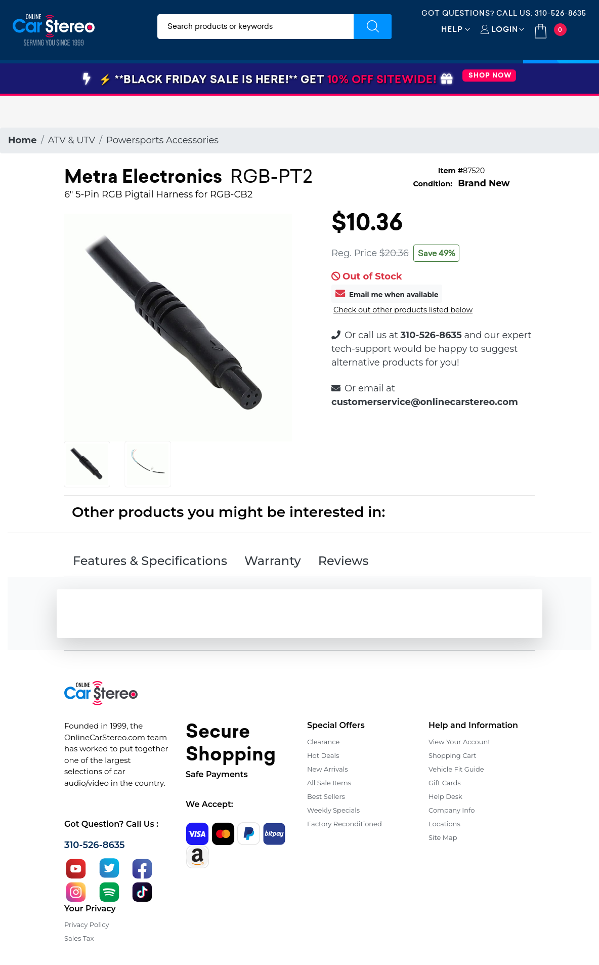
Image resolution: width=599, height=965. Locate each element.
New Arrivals (327, 769)
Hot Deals (323, 755)
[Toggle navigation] (27, 77)
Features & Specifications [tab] (150, 560)
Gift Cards (445, 783)
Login (504, 29)
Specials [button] (561, 77)
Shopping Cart (453, 755)
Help (452, 29)
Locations (444, 824)
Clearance (323, 742)
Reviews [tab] (343, 560)
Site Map (443, 837)
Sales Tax (79, 938)
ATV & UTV (71, 140)
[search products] (255, 26)
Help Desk (445, 796)
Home (22, 140)
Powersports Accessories (162, 140)
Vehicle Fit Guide (456, 769)
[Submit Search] (373, 26)
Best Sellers (326, 796)
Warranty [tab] (272, 560)
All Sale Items (329, 783)
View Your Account (460, 742)
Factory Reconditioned (344, 824)
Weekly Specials (333, 810)
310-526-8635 (560, 13)
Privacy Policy (86, 924)
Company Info (452, 810)
